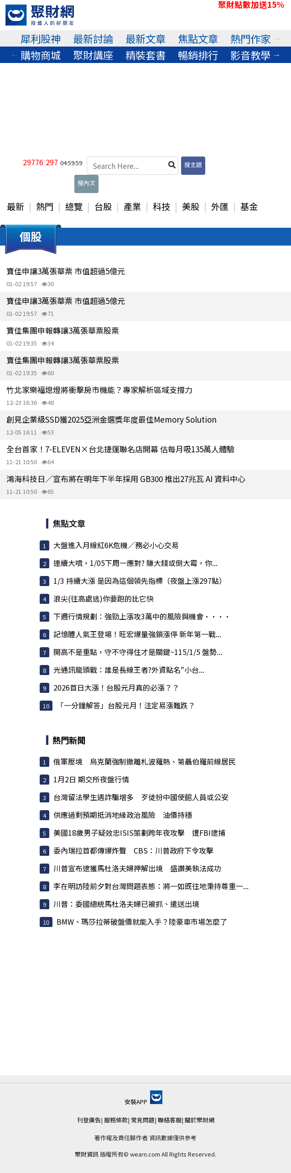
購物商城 (41, 54)
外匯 (220, 206)
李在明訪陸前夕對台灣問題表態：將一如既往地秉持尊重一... (151, 885)
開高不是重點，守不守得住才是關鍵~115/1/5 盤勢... (137, 651)
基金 (249, 206)
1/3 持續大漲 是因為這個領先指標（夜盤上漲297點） (139, 580)
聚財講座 (93, 54)
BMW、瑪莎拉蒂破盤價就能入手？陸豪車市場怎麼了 (142, 921)
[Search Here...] (132, 166)
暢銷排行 (198, 54)
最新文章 (145, 38)
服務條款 (116, 1119)
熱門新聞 (68, 740)
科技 (161, 206)
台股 (103, 206)
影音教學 (250, 54)
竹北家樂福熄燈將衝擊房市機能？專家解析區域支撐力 (99, 389)
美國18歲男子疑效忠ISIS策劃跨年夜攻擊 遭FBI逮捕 (139, 832)
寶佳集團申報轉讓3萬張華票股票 (62, 330)
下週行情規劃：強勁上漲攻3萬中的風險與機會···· (142, 616)
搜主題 (193, 164)
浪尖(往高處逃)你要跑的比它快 (103, 598)
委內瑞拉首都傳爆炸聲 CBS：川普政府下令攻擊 (133, 850)
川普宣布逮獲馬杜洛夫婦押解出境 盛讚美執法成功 (137, 868)
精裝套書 (145, 54)
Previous (14, 38)
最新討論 (93, 38)
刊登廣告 (89, 1119)
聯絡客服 (170, 1119)
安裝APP (143, 1101)
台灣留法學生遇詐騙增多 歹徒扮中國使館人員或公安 (141, 796)
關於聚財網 (199, 1119)
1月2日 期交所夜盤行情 (91, 779)
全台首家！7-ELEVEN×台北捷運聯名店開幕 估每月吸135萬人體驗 (120, 449)
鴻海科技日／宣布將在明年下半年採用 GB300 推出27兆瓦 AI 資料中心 (125, 478)
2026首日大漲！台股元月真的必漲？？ (116, 687)
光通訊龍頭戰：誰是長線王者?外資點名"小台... (128, 669)
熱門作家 (250, 38)
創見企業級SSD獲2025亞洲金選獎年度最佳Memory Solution (111, 419)
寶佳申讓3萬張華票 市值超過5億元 (65, 271)
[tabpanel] (41, 38)
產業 (132, 206)
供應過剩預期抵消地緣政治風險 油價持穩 (122, 814)
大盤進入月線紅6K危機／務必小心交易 (116, 544)
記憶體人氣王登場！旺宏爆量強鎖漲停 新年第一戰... (137, 633)
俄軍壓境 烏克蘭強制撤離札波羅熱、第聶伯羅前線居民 (144, 761)
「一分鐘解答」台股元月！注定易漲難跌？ (126, 705)
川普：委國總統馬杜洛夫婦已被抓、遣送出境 (126, 903)
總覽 (74, 206)
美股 (190, 206)
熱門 (44, 206)
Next (276, 38)
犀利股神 (41, 38)
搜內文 (86, 182)
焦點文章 (198, 38)
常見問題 (143, 1119)
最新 (15, 206)
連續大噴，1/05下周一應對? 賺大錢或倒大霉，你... (135, 562)
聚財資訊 (87, 1154)
